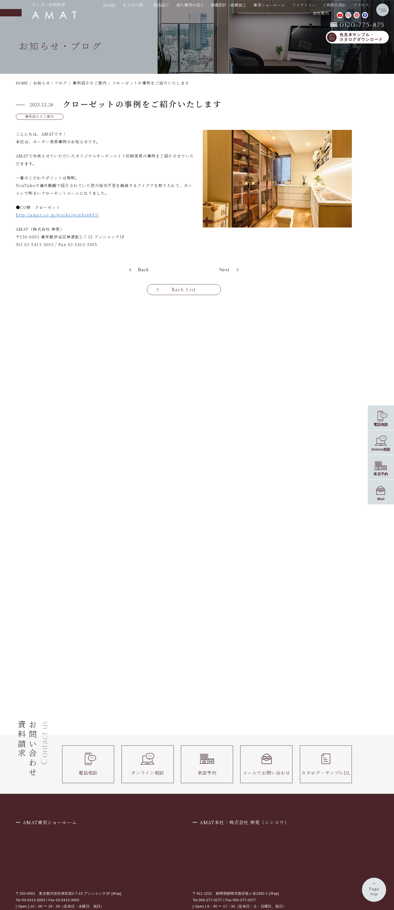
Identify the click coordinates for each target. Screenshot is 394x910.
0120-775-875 (357, 24)
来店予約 (207, 764)
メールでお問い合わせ (266, 764)
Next (224, 270)
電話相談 (88, 764)
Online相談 (380, 449)
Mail (381, 499)
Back (143, 270)
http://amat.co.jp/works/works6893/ (57, 215)
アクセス (361, 5)
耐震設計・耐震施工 (229, 5)
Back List (184, 290)
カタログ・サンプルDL (325, 764)
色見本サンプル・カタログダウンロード (361, 37)
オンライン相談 (147, 764)
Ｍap (116, 893)
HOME (109, 5)
